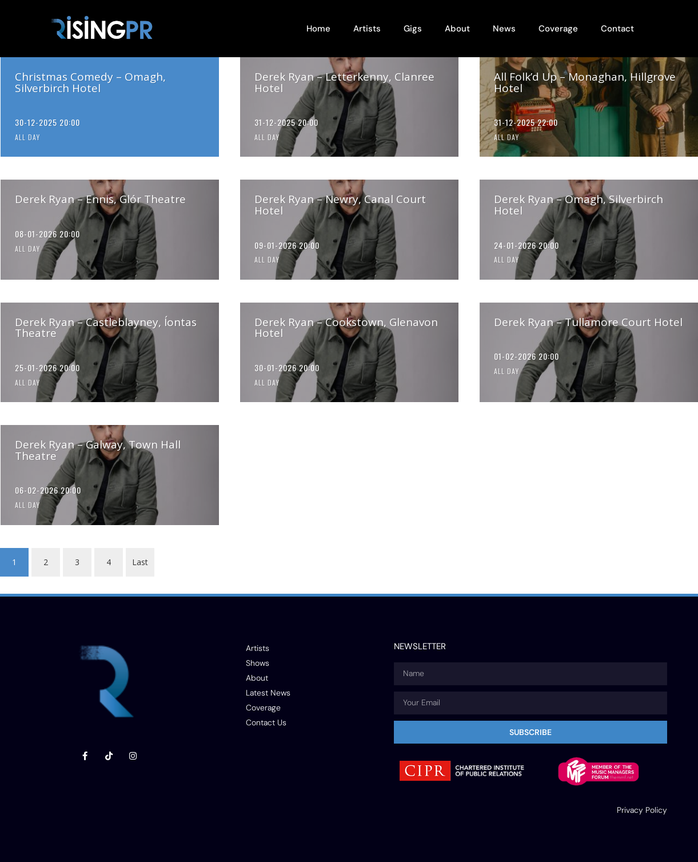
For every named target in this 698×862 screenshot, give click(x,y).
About (457, 28)
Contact (617, 28)
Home (318, 28)
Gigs (413, 28)
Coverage (558, 28)
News (504, 28)
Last (140, 562)
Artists (367, 28)
